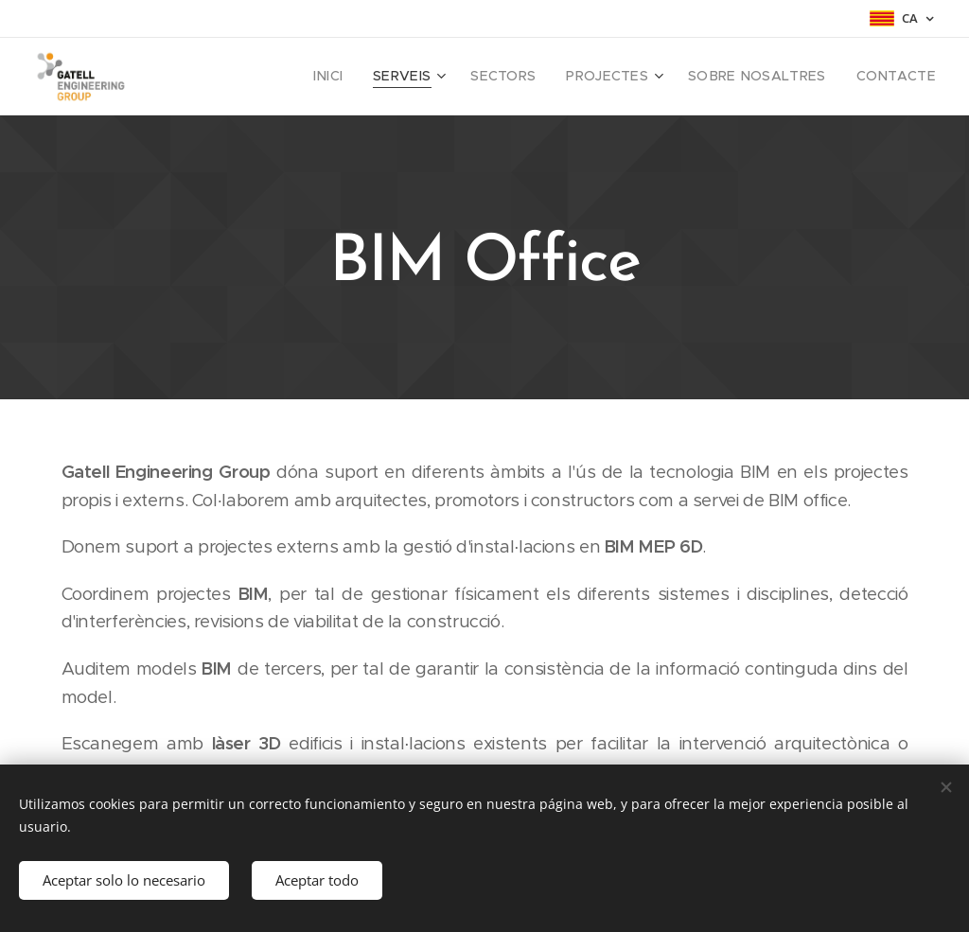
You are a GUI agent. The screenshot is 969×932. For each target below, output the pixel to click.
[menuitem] (370, 76)
